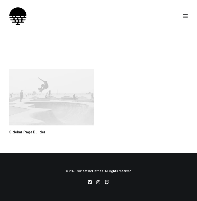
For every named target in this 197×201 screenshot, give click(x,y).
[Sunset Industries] (18, 16)
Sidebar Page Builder (27, 132)
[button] (185, 16)
